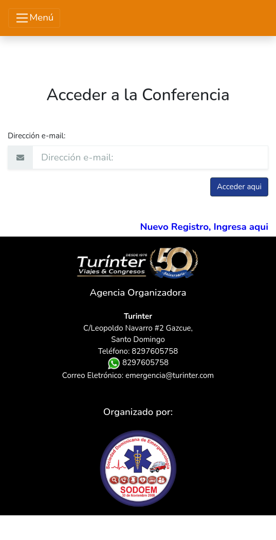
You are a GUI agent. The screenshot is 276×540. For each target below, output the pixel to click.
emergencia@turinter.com (169, 375)
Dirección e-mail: (36, 136)
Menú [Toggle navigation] (34, 18)
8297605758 (138, 362)
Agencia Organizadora (138, 292)
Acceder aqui (239, 187)
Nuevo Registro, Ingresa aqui (204, 226)
